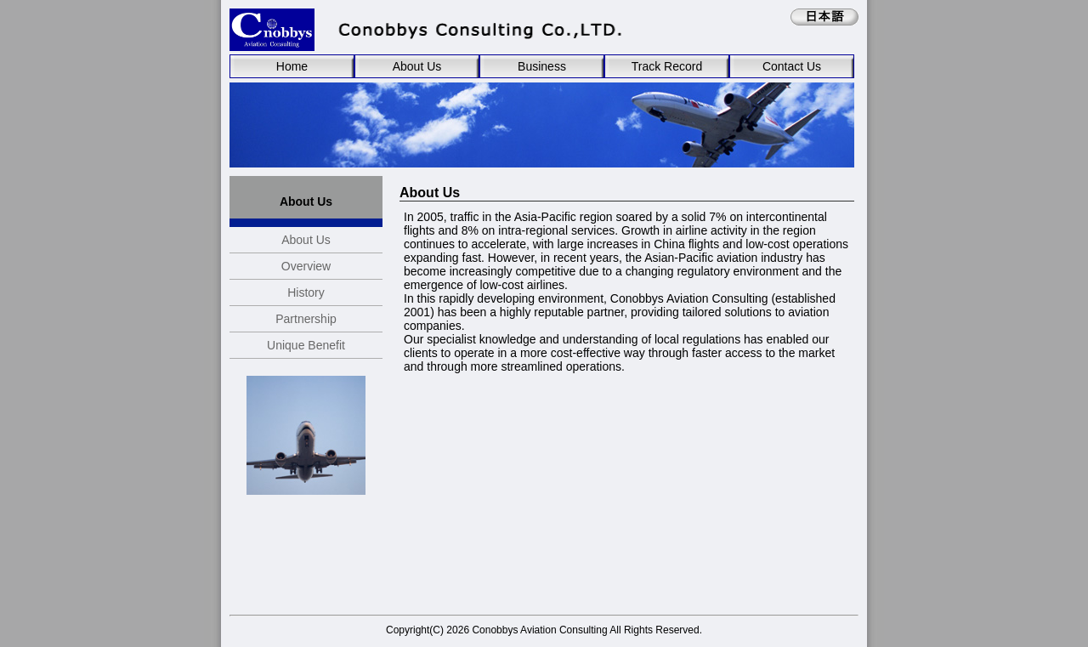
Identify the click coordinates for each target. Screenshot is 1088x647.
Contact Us (791, 66)
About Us (417, 66)
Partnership (306, 319)
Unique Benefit (306, 345)
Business (542, 66)
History (306, 292)
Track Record (667, 66)
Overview (306, 266)
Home (292, 66)
